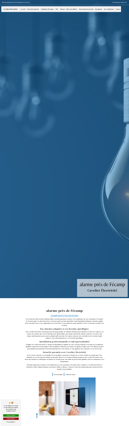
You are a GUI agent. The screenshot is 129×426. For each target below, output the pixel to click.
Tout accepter (11, 415)
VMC (56, 9)
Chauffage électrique (47, 9)
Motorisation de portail (86, 9)
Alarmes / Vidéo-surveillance (68, 9)
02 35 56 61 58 (25, 2)
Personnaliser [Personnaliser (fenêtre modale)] (11, 422)
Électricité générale (33, 9)
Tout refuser (11, 419)
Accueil (23, 9)
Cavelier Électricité (10, 9)
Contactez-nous (70, 373)
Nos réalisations (109, 9)
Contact (118, 9)
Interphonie (98, 9)
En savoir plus (58, 373)
